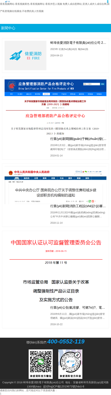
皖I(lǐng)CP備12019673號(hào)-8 (63, 386)
